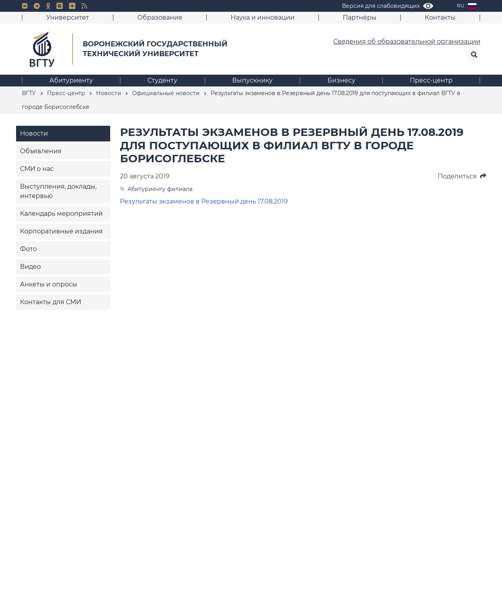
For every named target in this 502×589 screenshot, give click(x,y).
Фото (28, 249)
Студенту (162, 80)
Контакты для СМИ (50, 302)
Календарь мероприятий (61, 213)
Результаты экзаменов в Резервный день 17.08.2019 (204, 201)
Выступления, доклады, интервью (58, 191)
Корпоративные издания (61, 231)
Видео (30, 266)
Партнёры (359, 17)
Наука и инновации (263, 17)
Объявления (41, 151)
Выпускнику (252, 80)
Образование (159, 17)
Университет (67, 17)
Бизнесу (341, 80)
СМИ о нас (37, 168)
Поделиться (462, 176)
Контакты (440, 17)
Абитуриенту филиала (160, 189)
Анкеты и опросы (48, 284)
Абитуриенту (71, 80)
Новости (34, 133)
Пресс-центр (431, 80)
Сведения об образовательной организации (406, 41)
